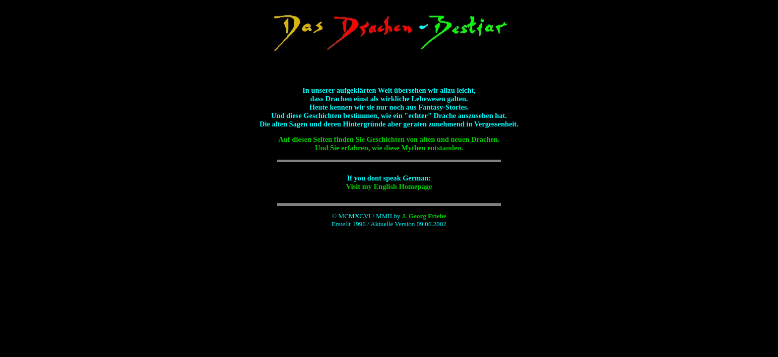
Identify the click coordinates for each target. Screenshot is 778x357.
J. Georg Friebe (424, 216)
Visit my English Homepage (389, 186)
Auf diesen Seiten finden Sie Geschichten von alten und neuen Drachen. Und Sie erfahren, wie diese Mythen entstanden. (389, 143)
